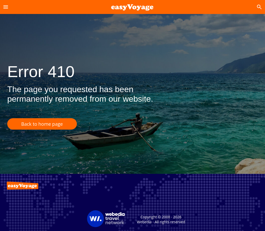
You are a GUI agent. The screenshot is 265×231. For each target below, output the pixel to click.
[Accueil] (132, 7)
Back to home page (42, 124)
